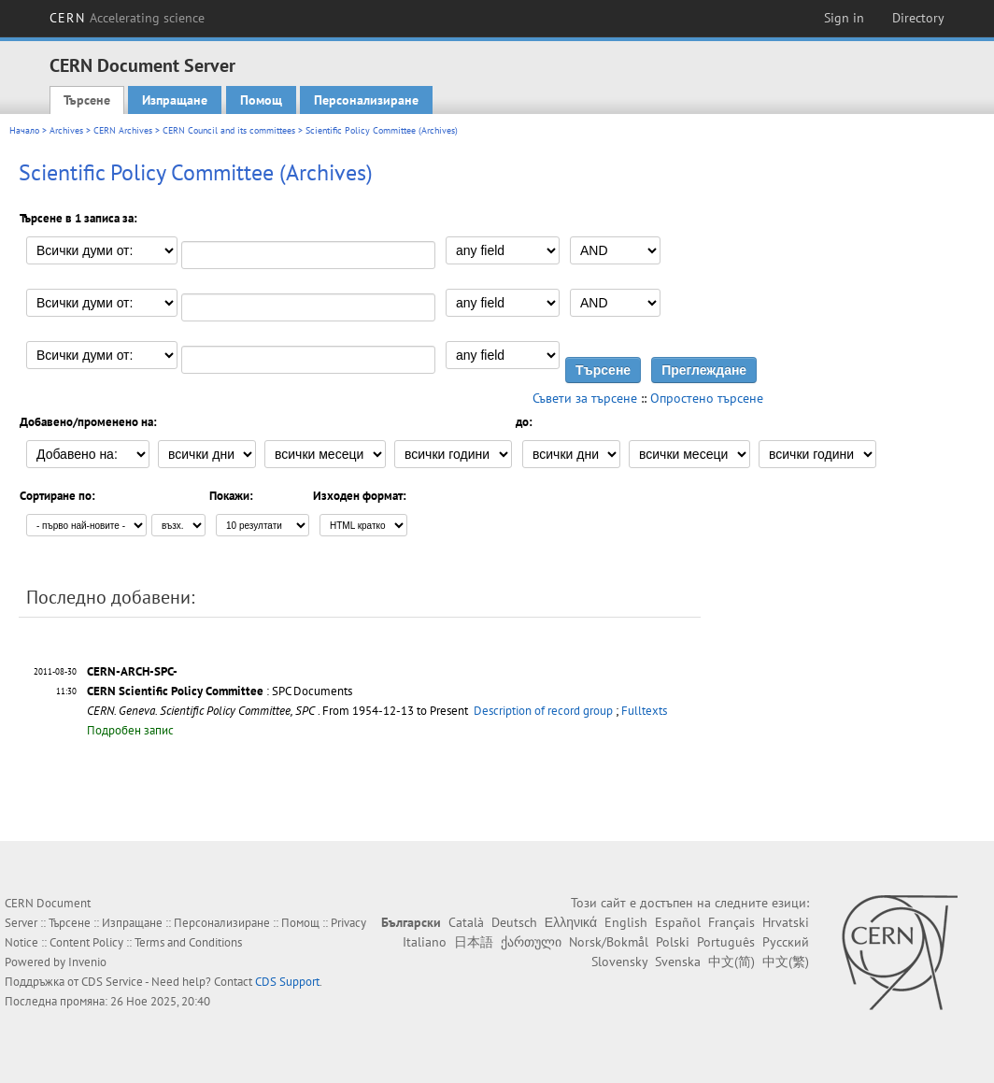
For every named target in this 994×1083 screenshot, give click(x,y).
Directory (918, 17)
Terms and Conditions (188, 942)
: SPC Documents (219, 691)
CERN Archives (122, 130)
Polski (672, 941)
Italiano (425, 941)
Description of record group (543, 711)
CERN (127, 17)
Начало (24, 130)
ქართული (531, 941)
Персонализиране (366, 100)
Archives (66, 130)
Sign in (844, 17)
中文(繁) (785, 961)
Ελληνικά (571, 922)
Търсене (87, 100)
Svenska (678, 961)
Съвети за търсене (584, 398)
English (625, 922)
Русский (785, 941)
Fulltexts (644, 711)
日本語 (473, 941)
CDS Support (287, 982)
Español (678, 922)
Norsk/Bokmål (608, 941)
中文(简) (731, 961)
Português (726, 941)
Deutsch (514, 922)
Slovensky (619, 961)
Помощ (261, 100)
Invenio (87, 962)
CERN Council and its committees (229, 130)
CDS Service (112, 982)
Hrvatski (785, 922)
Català (466, 922)
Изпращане (174, 100)
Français (731, 922)
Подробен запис (130, 730)
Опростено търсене (706, 398)
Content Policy (86, 942)
